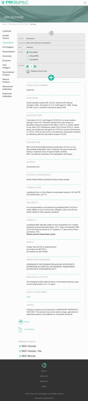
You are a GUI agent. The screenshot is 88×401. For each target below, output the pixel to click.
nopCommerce (48, 398)
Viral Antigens (6, 66)
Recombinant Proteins (8, 73)
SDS (28, 297)
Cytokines (6, 31)
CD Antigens (8, 47)
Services (44, 381)
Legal (44, 386)
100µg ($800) (32, 56)
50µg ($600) (32, 52)
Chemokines (8, 43)
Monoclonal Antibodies (7, 87)
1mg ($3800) (32, 59)
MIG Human (29, 346)
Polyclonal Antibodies (7, 95)
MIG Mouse (28, 355)
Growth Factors (5, 36)
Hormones (7, 56)
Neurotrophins (8, 52)
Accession (29, 329)
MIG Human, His (31, 350)
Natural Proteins (6, 80)
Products (44, 376)
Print (26, 322)
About (44, 371)
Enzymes (6, 60)
